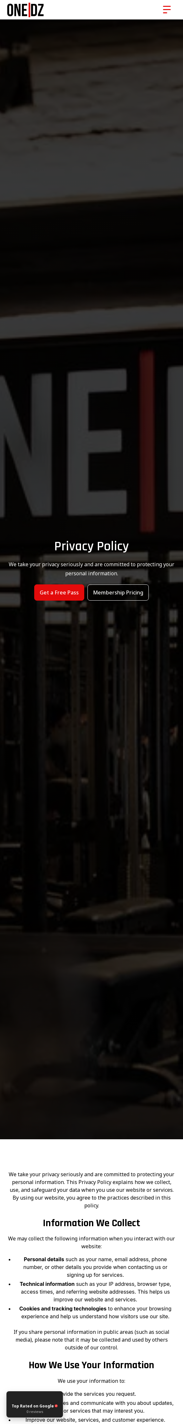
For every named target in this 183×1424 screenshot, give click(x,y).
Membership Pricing (118, 592)
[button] (167, 9)
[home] (46, 10)
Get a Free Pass (59, 592)
